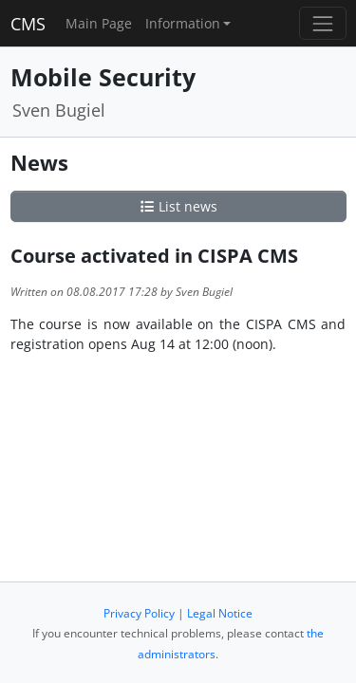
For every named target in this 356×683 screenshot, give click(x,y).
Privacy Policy (139, 613)
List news (178, 206)
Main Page (99, 23)
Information (182, 23)
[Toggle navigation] (322, 23)
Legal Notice (220, 613)
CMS (28, 23)
